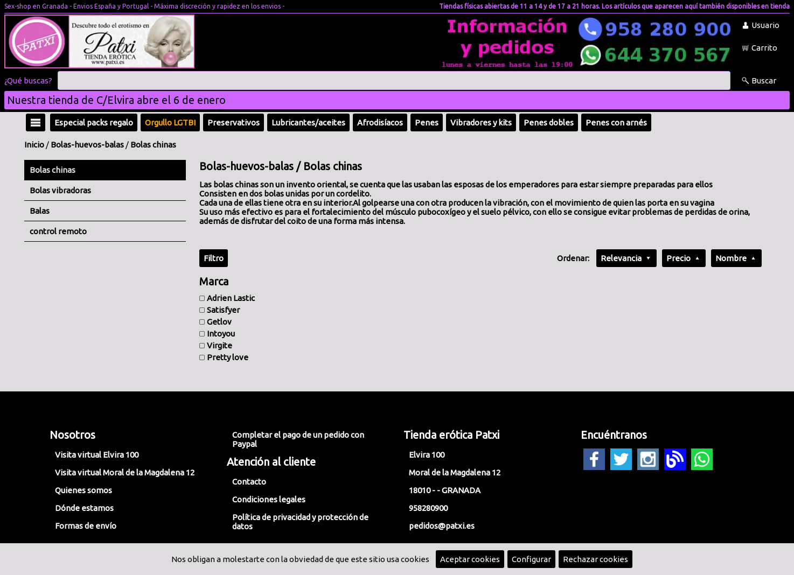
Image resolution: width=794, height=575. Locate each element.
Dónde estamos (84, 508)
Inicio (34, 144)
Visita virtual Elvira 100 (96, 454)
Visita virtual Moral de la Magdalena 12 (124, 472)
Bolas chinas (153, 144)
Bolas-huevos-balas (87, 144)
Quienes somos (83, 490)
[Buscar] (394, 80)
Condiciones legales (268, 499)
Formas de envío (85, 525)
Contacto (249, 481)
